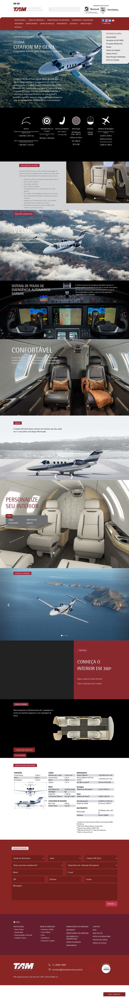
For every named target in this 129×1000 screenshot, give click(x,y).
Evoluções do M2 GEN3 (114, 40)
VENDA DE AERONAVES (37, 20)
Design (108, 47)
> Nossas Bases (18, 932)
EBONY (30, 523)
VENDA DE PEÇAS (86, 24)
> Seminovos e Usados (47, 941)
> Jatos (42, 935)
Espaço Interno (111, 53)
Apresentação (111, 37)
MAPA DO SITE (97, 933)
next (71, 476)
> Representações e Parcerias (22, 935)
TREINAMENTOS (62, 24)
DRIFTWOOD (32, 520)
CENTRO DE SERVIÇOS (47, 24)
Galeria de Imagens (113, 50)
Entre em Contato (112, 60)
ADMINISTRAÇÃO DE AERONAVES (58, 20)
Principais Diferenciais (114, 44)
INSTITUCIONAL (20, 20)
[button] (71, 182)
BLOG (95, 930)
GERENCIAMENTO (31, 24)
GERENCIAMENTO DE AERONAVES (77, 933)
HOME (16, 922)
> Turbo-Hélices (45, 932)
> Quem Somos (18, 929)
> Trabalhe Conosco (19, 938)
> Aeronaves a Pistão (46, 929)
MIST (11, 520)
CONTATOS (74, 24)
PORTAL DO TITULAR (99, 943)
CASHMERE (14, 523)
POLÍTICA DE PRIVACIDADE (101, 937)
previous (56, 476)
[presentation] (29, 906)
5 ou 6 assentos (20, 755)
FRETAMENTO (19, 24)
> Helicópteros (44, 938)
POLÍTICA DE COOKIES (100, 940)
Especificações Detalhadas (115, 57)
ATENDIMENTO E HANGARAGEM (82, 20)
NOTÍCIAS (18, 27)
